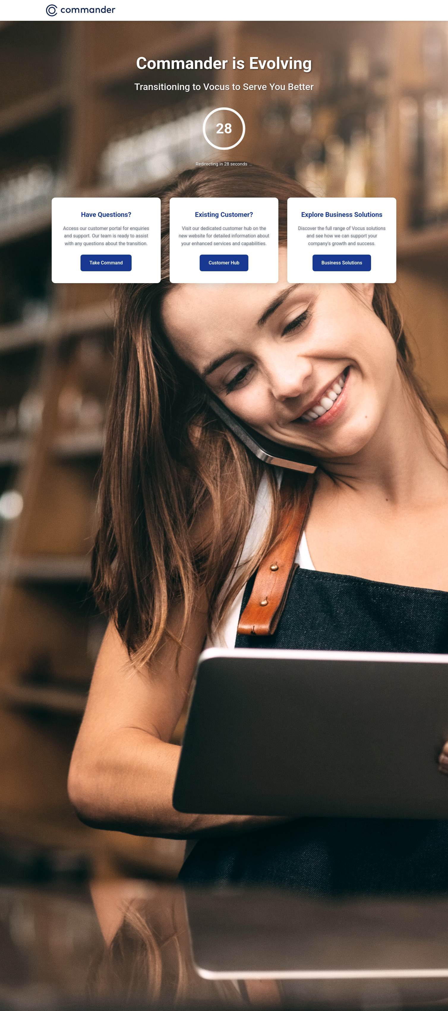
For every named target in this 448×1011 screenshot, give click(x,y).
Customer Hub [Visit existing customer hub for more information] (224, 263)
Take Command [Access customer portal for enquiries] (106, 263)
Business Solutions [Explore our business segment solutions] (341, 263)
